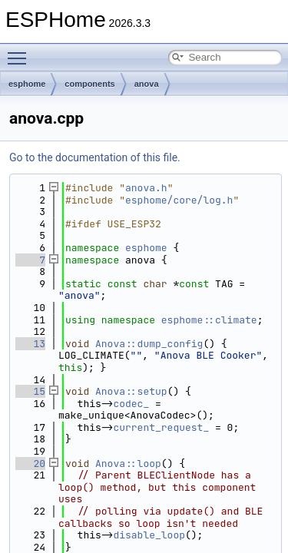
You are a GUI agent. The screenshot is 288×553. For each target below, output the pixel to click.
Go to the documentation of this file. (94, 157)
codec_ (131, 403)
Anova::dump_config (149, 343)
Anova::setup (131, 391)
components (89, 83)
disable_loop (149, 534)
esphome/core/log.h (179, 200)
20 (30, 463)
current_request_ (161, 427)
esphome (26, 83)
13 (30, 343)
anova (146, 83)
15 (30, 391)
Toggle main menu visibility (21, 51)
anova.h (146, 187)
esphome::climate (209, 319)
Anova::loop (128, 463)
